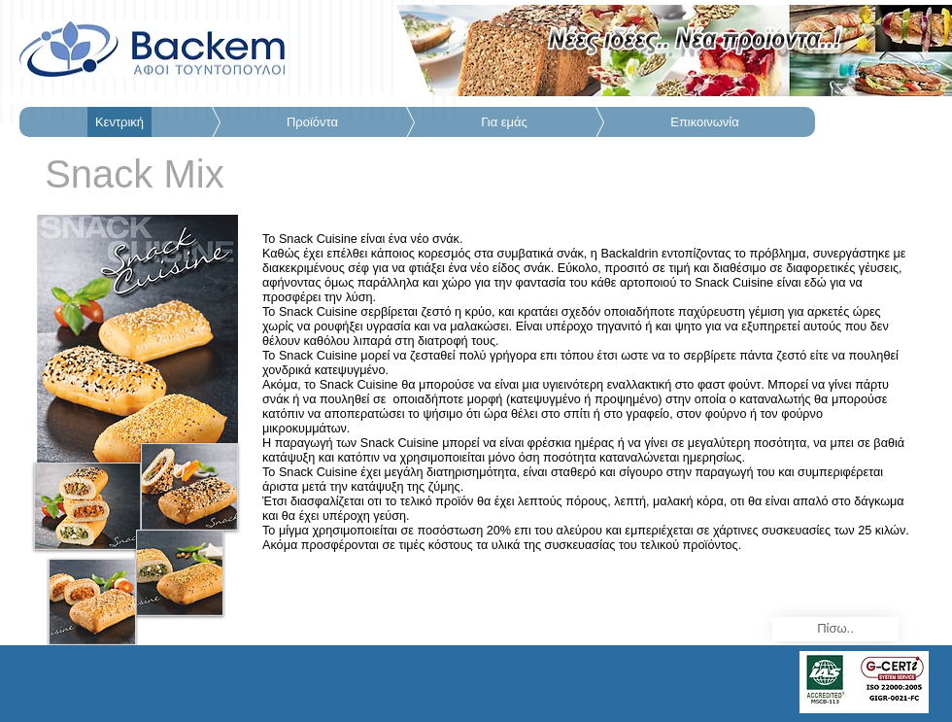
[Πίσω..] (835, 629)
